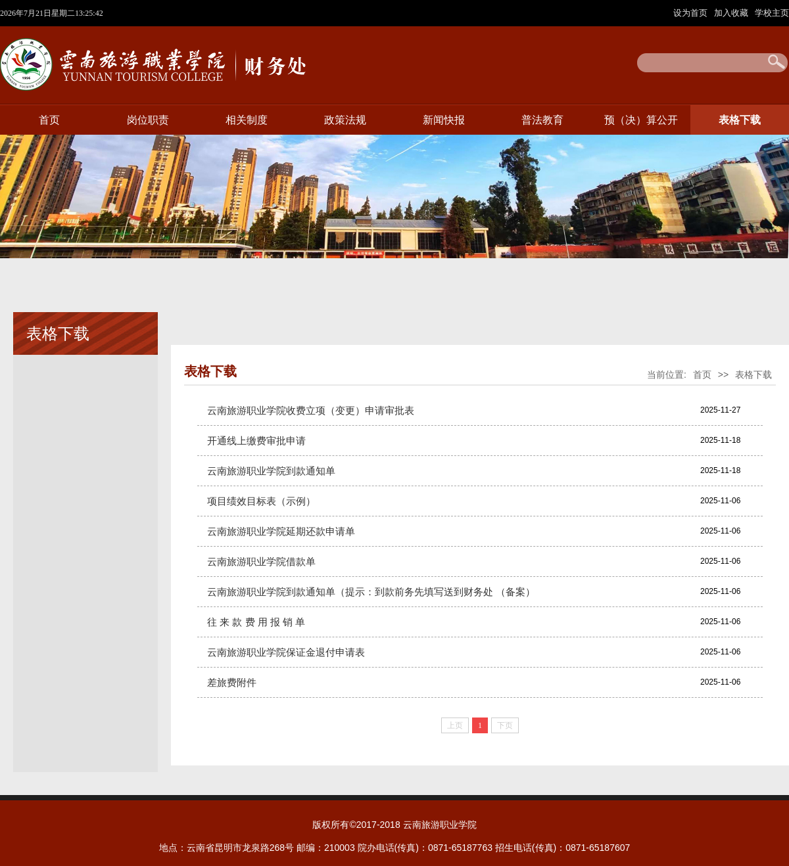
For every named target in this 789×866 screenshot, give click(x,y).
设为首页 (691, 13)
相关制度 (247, 119)
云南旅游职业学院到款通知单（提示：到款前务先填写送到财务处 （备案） (371, 591)
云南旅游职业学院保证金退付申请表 (286, 652)
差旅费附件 (231, 682)
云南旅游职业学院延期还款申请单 (281, 531)
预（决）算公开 (641, 119)
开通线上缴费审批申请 (256, 440)
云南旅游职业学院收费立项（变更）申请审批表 (310, 410)
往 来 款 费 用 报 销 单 (256, 621)
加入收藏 (732, 13)
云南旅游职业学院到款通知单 (271, 470)
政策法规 (345, 119)
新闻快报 (444, 119)
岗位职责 (148, 119)
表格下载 (740, 119)
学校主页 (772, 13)
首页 (49, 119)
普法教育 (542, 119)
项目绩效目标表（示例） (261, 501)
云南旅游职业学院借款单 (261, 561)
